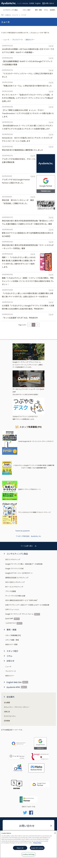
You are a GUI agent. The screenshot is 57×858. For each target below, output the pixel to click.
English (38, 3)
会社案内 (52, 10)
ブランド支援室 (10, 591)
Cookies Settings (28, 854)
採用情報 (7, 721)
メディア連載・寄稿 (12, 640)
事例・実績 (38, 10)
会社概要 (7, 702)
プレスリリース (17, 39)
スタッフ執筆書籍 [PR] (13, 635)
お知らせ (8, 15)
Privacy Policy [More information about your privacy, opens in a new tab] (37, 843)
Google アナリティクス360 (14, 568)
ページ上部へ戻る (27, 546)
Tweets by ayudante (22, 531)
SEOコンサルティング (12, 559)
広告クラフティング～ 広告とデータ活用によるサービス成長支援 (27, 605)
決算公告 (7, 711)
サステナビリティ (10, 716)
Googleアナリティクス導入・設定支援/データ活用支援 (23, 564)
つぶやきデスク (10, 623)
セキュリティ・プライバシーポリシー (16, 707)
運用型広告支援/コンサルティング (16, 577)
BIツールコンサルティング (14, 587)
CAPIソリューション (12, 609)
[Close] (55, 833)
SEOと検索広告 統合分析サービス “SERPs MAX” (21, 600)
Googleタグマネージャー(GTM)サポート (19, 573)
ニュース (15, 15)
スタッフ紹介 (27, 10)
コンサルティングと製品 (10, 10)
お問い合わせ (27, 826)
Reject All (20, 848)
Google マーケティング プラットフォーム (19, 614)
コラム (46, 10)
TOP (2, 15)
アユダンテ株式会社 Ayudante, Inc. (28, 536)
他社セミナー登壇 (11, 644)
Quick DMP (9, 618)
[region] (28, 844)
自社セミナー (30, 39)
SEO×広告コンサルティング (15, 582)
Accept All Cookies (37, 848)
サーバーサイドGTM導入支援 (15, 596)
